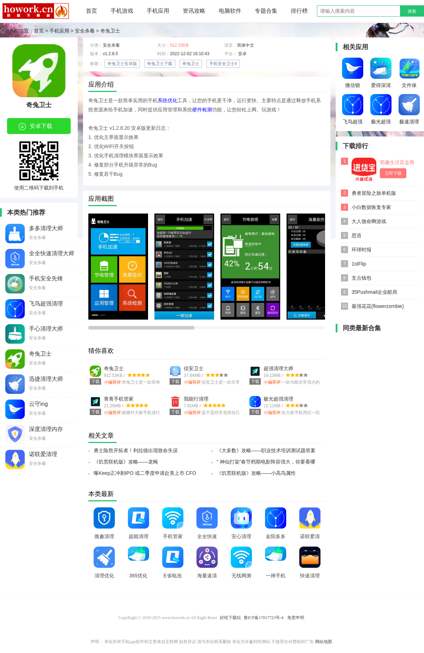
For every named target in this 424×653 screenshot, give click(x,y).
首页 (91, 11)
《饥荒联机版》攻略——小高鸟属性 (256, 473)
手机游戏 (122, 11)
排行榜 (299, 11)
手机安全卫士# (223, 63)
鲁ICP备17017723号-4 (264, 617)
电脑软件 (230, 11)
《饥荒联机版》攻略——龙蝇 (126, 462)
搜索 (412, 11)
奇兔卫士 (190, 63)
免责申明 (295, 617)
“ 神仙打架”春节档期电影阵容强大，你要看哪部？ (266, 464)
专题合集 (266, 11)
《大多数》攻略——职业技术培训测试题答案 (266, 450)
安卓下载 (35, 126)
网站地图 (323, 641)
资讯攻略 (194, 11)
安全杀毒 (85, 31)
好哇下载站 (230, 617)
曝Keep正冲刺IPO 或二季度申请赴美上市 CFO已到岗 (145, 475)
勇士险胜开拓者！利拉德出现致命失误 (136, 450)
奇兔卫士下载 (159, 63)
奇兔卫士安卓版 (122, 63)
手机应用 (158, 11)
